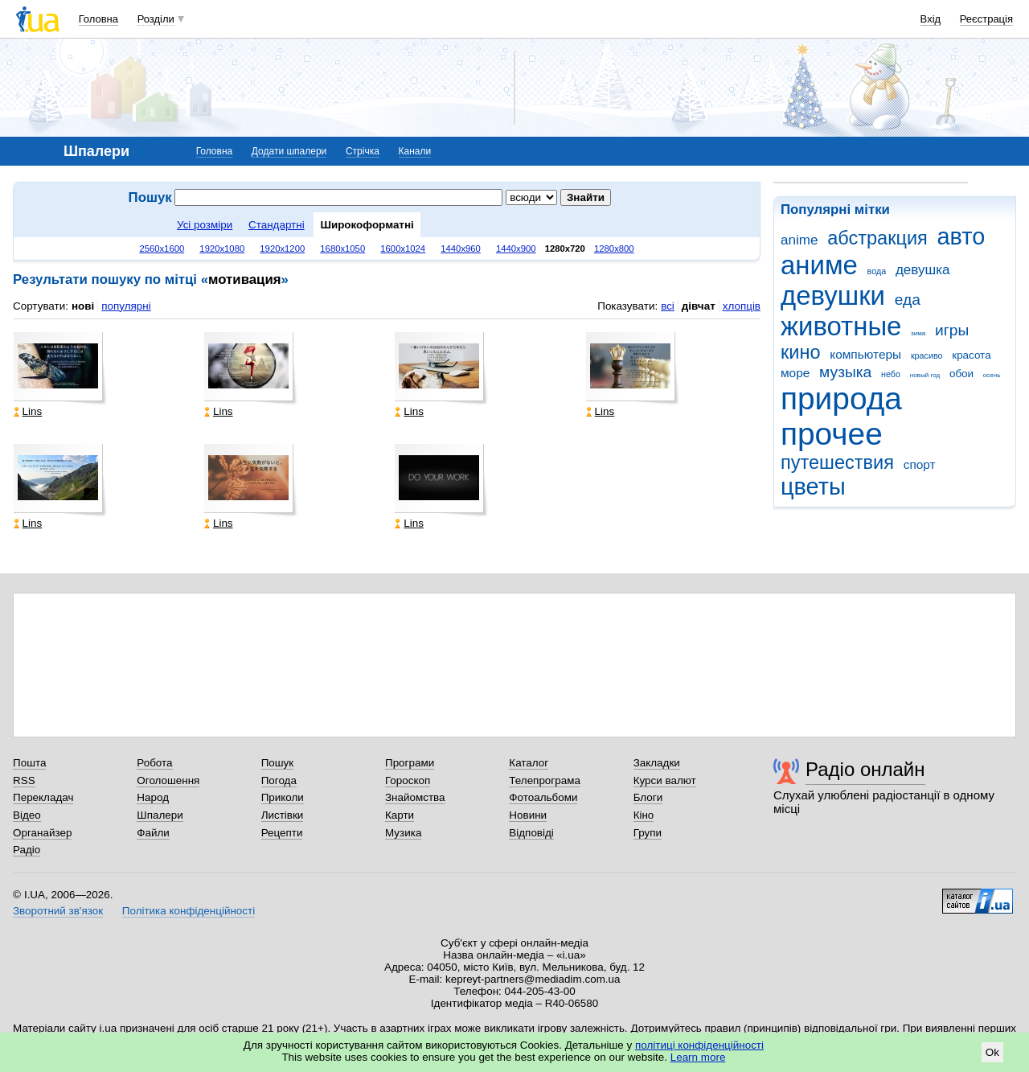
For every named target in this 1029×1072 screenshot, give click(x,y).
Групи (647, 833)
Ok (992, 1052)
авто (961, 236)
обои (961, 374)
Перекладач (43, 797)
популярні (125, 306)
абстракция (877, 238)
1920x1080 (221, 248)
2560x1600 (161, 248)
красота (971, 355)
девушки (833, 295)
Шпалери (159, 815)
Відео (27, 815)
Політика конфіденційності (188, 911)
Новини (528, 815)
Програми (409, 763)
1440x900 (516, 248)
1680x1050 (342, 248)
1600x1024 (402, 248)
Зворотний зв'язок (58, 911)
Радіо (26, 850)
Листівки (282, 815)
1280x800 (614, 248)
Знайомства (415, 797)
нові (83, 306)
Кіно (643, 815)
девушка (923, 269)
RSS (24, 780)
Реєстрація (986, 19)
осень (992, 375)
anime (799, 240)
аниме (819, 265)
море (795, 373)
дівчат (698, 306)
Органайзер (42, 833)
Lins (28, 411)
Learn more (698, 1057)
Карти (399, 815)
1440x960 (461, 248)
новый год (925, 375)
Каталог (528, 763)
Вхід (930, 19)
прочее (832, 434)
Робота (154, 763)
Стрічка (362, 151)
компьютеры (865, 354)
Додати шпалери (289, 151)
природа (841, 398)
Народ (153, 797)
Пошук (277, 763)
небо (890, 374)
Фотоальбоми (543, 797)
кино (801, 352)
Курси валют (664, 780)
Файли (153, 833)
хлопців (741, 306)
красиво (927, 355)
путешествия (837, 462)
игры (952, 330)
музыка (845, 371)
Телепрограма (544, 780)
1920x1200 (282, 248)
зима (918, 333)
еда (907, 299)
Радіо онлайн (865, 769)
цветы (813, 486)
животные (841, 326)
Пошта (29, 763)
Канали (415, 151)
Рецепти (282, 833)
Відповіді (531, 833)
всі (667, 306)
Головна (98, 19)
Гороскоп (407, 780)
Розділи (155, 19)
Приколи (282, 797)
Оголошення (168, 780)
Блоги (648, 797)
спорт (920, 464)
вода (877, 271)
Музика (403, 833)
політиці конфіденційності (699, 1045)
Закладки (656, 763)
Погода (279, 780)
